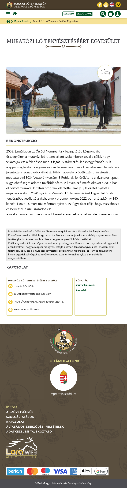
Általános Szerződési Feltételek (35, 427)
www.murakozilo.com (26, 309)
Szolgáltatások (20, 417)
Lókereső (69, 14)
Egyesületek (21, 21)
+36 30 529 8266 (23, 286)
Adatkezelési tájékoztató (29, 432)
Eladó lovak (84, 14)
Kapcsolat (15, 422)
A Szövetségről (19, 412)
